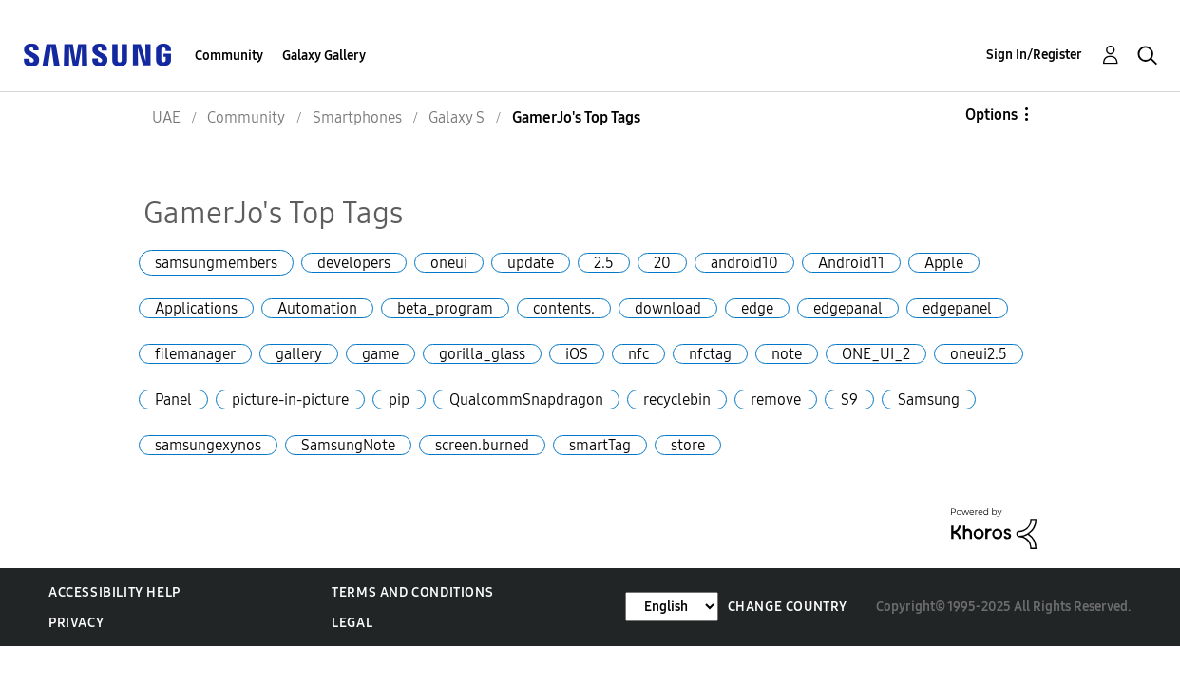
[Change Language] (671, 606)
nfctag (710, 354)
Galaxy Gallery (324, 56)
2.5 (604, 263)
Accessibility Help (114, 592)
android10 (744, 263)
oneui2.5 (978, 354)
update (530, 263)
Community (229, 56)
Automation (317, 308)
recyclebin (677, 399)
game (380, 354)
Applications (196, 308)
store (688, 445)
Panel (173, 399)
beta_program (445, 308)
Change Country (787, 606)
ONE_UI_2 (876, 354)
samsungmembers (216, 263)
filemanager (195, 354)
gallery (299, 354)
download (668, 308)
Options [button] (991, 114)
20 (662, 263)
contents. (564, 308)
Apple (943, 263)
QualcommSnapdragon (526, 399)
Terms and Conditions (412, 592)
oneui (448, 263)
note (786, 354)
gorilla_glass (482, 354)
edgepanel (957, 308)
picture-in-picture (290, 399)
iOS (576, 354)
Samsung (929, 399)
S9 (849, 399)
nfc (638, 354)
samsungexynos (208, 445)
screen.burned (482, 445)
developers (353, 263)
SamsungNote (348, 445)
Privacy (76, 623)
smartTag (600, 445)
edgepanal (848, 308)
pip (399, 399)
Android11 (851, 263)
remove (776, 399)
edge (757, 308)
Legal (352, 623)
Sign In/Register (1034, 55)
